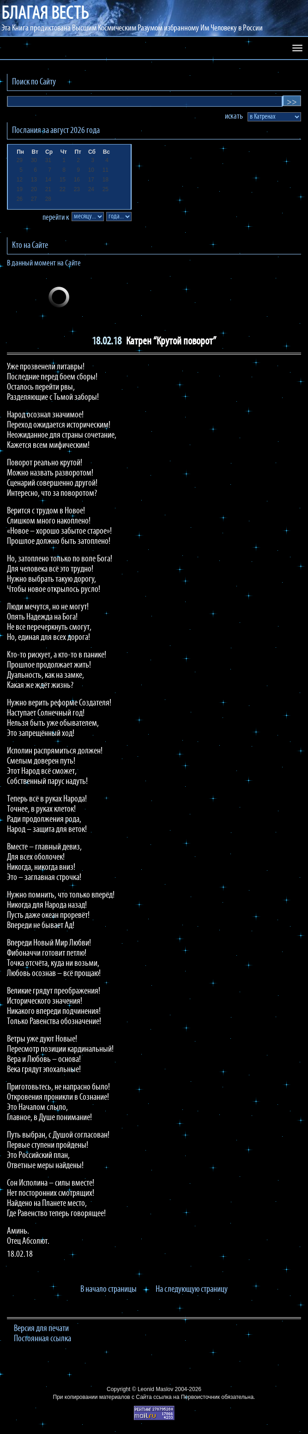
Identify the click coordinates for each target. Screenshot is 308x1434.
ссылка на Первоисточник (186, 1397)
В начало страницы (108, 1289)
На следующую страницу (192, 1289)
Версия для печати (41, 1328)
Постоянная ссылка (42, 1339)
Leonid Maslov (155, 1389)
